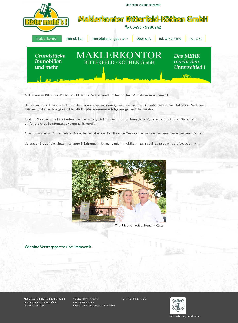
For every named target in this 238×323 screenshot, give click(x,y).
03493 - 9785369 (86, 302)
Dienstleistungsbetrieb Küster (186, 316)
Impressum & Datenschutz (133, 299)
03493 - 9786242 (145, 27)
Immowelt (154, 5)
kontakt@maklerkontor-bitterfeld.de (98, 305)
